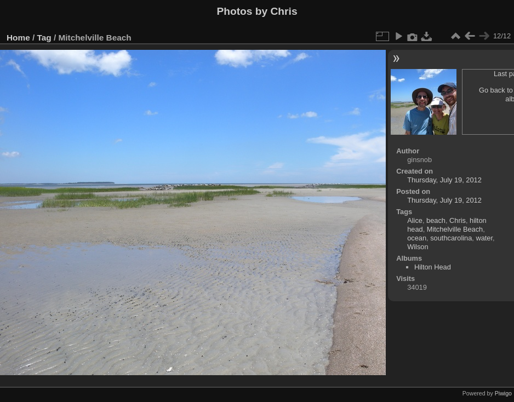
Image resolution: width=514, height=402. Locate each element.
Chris (457, 220)
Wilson (417, 247)
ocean (416, 238)
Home (18, 37)
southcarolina (451, 238)
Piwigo (503, 393)
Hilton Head (432, 267)
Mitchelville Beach (455, 229)
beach (436, 220)
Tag (44, 37)
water (484, 238)
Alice (414, 220)
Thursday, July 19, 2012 (444, 180)
